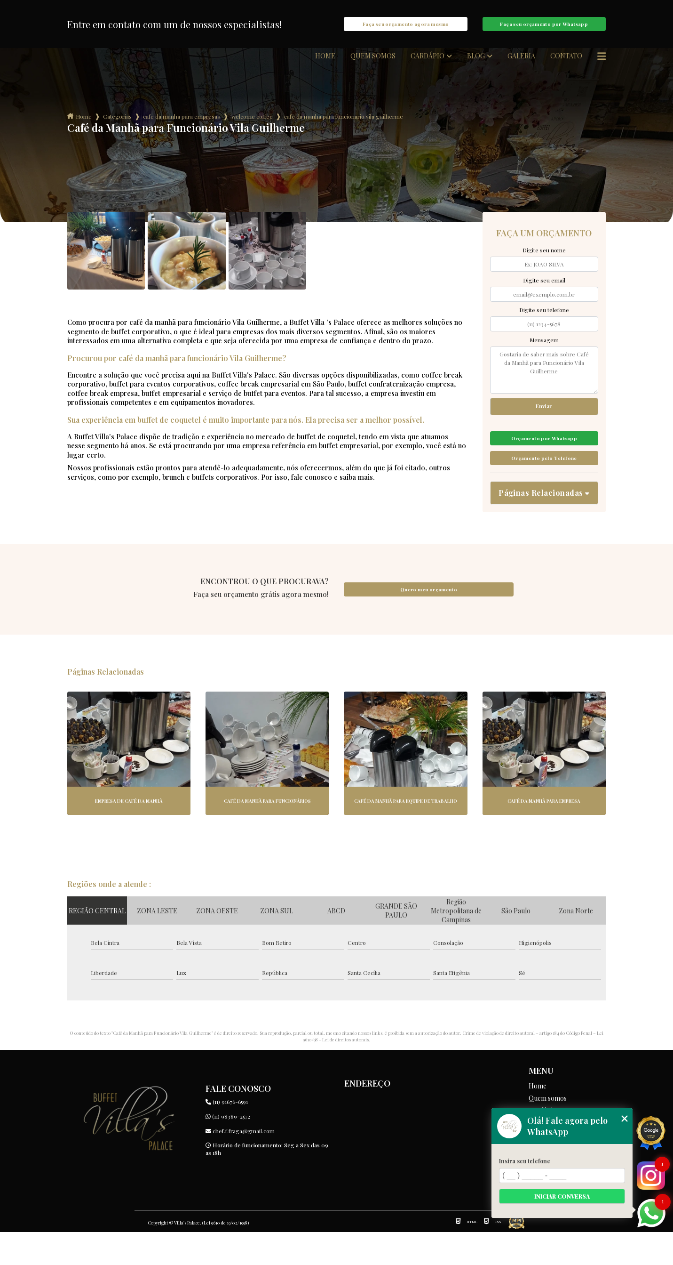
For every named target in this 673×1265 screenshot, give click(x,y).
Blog (476, 65)
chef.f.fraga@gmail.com (240, 1164)
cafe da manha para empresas (181, 125)
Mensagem (544, 349)
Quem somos (373, 65)
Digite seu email (544, 289)
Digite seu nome (544, 259)
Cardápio (427, 65)
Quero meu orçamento (428, 622)
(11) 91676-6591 (227, 1134)
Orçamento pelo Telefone (544, 486)
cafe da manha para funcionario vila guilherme (343, 125)
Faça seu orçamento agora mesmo (405, 29)
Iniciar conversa (562, 1196)
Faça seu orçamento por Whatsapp (544, 29)
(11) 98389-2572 (228, 1149)
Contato (566, 65)
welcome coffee (252, 125)
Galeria (521, 65)
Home (325, 65)
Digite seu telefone (544, 319)
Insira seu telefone (524, 1161)
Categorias (117, 125)
